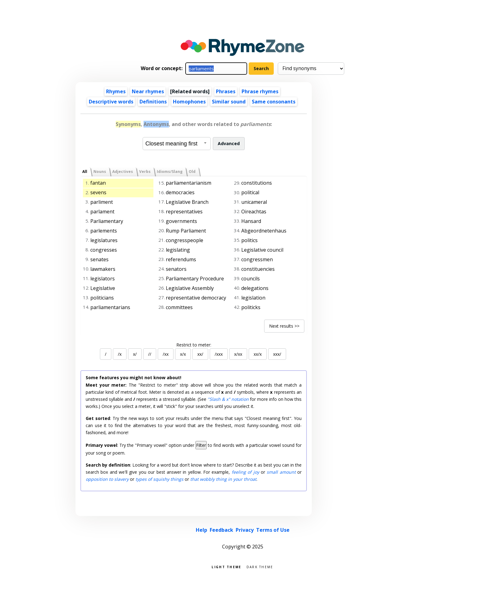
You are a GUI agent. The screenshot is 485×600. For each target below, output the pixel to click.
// (149, 354)
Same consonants (273, 101)
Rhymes (116, 91)
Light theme (226, 566)
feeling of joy (245, 472)
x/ (135, 354)
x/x (183, 354)
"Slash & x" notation (228, 399)
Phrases (225, 91)
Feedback (221, 530)
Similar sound (229, 101)
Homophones (189, 101)
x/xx (238, 354)
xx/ (200, 354)
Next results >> (284, 326)
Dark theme (260, 566)
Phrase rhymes (260, 91)
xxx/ (277, 354)
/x (120, 354)
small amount (281, 472)
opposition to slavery (107, 479)
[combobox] (177, 143)
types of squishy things (159, 479)
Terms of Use (273, 530)
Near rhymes (148, 91)
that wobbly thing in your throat (223, 479)
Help (201, 530)
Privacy (245, 530)
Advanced (229, 143)
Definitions (153, 101)
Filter (201, 445)
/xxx (219, 354)
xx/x (258, 354)
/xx (166, 354)
